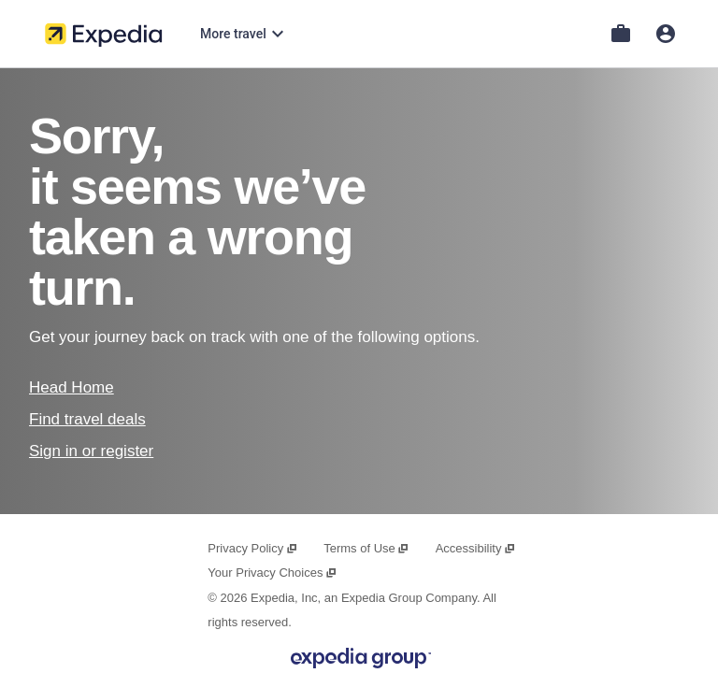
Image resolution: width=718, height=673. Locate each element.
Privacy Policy (252, 548)
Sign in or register (91, 451)
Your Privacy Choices (272, 573)
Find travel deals (87, 419)
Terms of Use (366, 548)
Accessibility (476, 548)
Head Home (71, 387)
